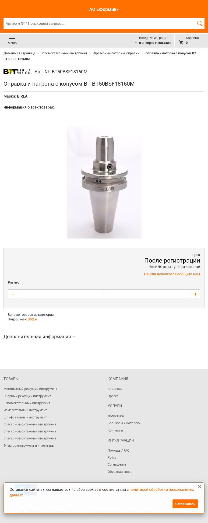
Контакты (115, 430)
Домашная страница (20, 53)
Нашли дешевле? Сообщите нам (172, 274)
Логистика (116, 416)
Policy (112, 457)
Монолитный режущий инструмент (30, 389)
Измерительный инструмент (25, 410)
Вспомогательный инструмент (64, 53)
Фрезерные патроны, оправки (116, 53)
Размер (13, 282)
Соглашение (117, 464)
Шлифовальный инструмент (25, 417)
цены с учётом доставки (181, 267)
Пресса (113, 396)
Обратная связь (120, 472)
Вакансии (115, 389)
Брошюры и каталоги (124, 423)
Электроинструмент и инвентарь (29, 445)
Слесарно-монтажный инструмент (30, 424)
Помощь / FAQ (119, 450)
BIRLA (22, 96)
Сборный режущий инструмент (27, 396)
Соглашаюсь (185, 504)
